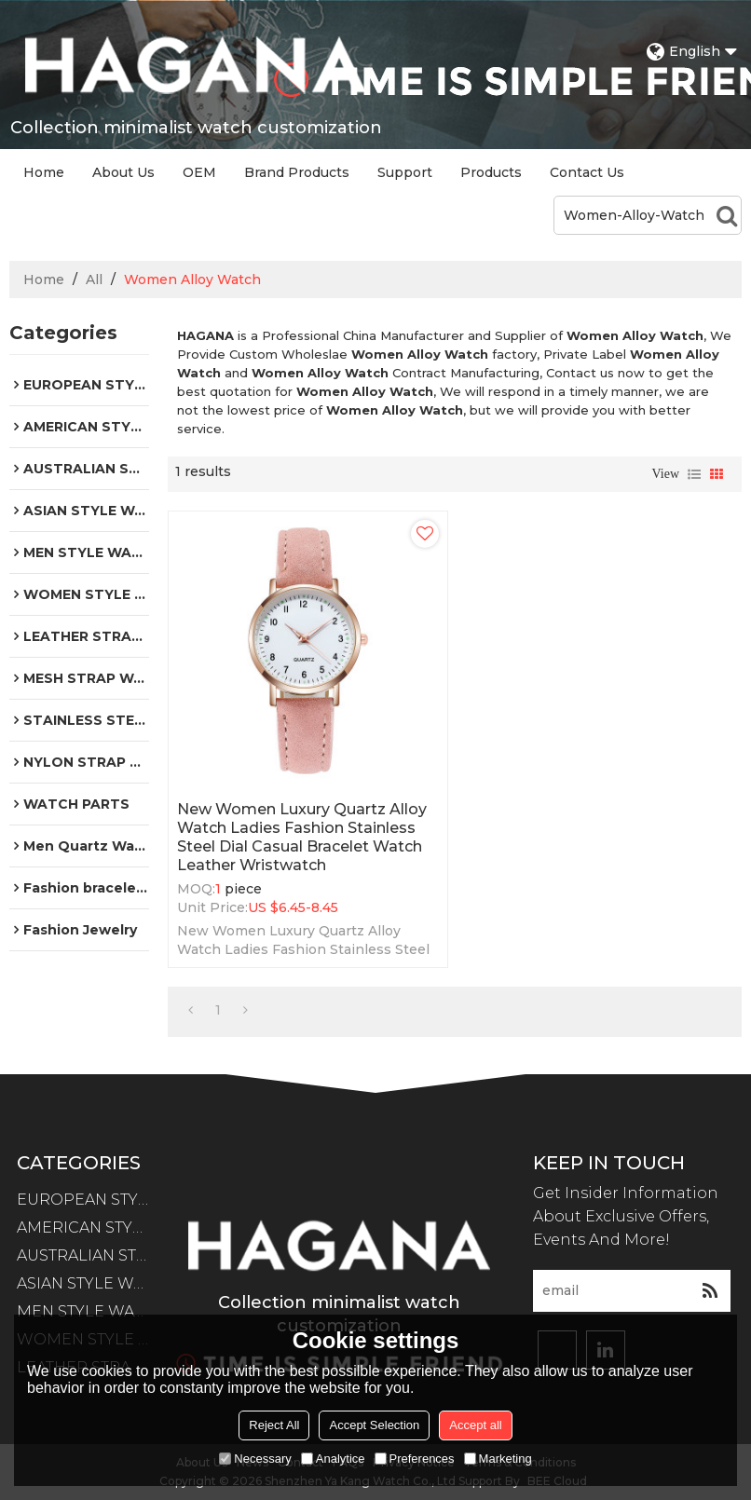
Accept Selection (374, 1425)
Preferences (415, 1459)
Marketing (498, 1459)
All (94, 279)
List (694, 474)
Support (404, 172)
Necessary (255, 1459)
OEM (199, 172)
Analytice (333, 1459)
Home (43, 172)
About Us (123, 172)
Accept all (475, 1425)
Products (491, 172)
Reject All (274, 1425)
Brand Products (296, 172)
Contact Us (587, 172)
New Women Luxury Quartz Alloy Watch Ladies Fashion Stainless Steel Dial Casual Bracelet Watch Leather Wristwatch (302, 837)
